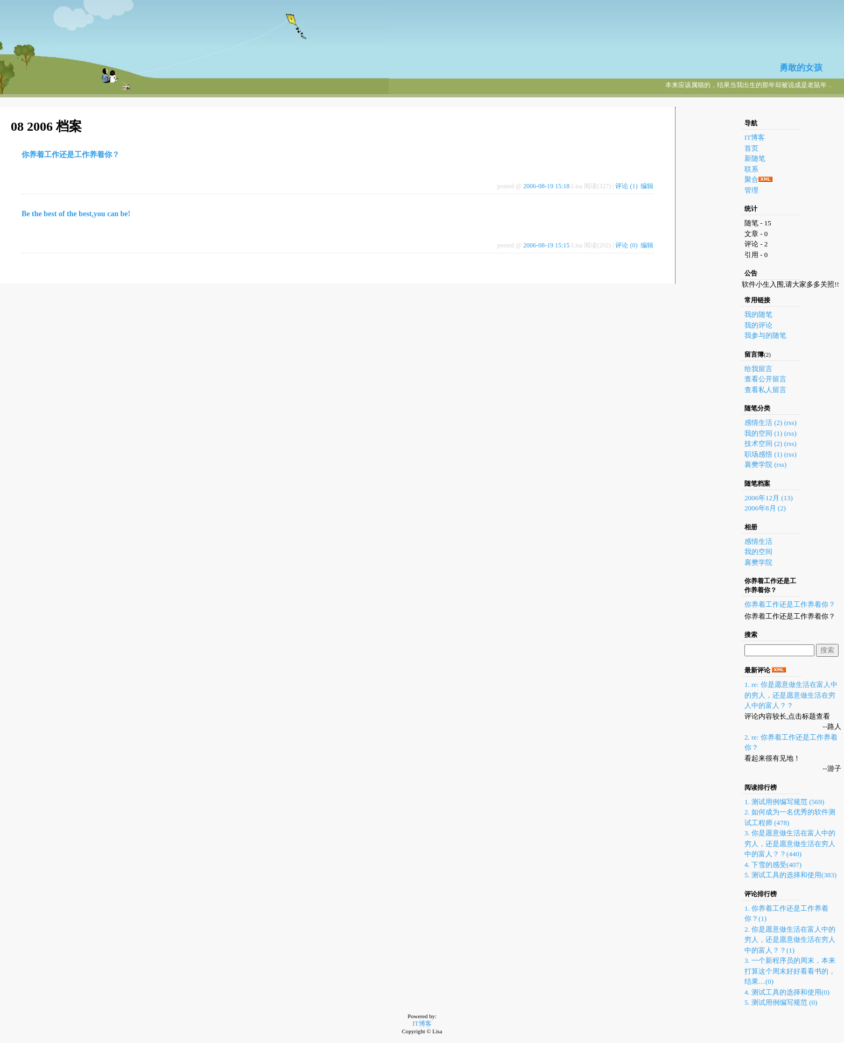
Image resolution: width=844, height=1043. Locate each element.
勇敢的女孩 (800, 67)
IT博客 (754, 137)
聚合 (751, 179)
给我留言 (758, 369)
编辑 (647, 186)
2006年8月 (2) (765, 508)
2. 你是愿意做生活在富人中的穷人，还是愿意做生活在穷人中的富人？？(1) (789, 939)
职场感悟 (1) (763, 454)
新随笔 (754, 158)
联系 (751, 169)
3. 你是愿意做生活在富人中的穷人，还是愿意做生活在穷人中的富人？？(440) (789, 843)
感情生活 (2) (763, 422)
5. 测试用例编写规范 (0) (780, 1002)
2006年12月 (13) (768, 498)
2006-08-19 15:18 (546, 186)
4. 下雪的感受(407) (772, 865)
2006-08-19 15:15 (546, 245)
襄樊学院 (759, 464)
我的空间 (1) (763, 433)
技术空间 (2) (763, 443)
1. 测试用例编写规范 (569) (784, 802)
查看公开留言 (765, 379)
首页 (751, 148)
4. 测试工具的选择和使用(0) (786, 992)
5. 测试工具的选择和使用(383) (790, 875)
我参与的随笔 (765, 335)
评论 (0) (626, 245)
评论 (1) (626, 186)
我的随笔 (758, 314)
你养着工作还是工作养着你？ (70, 155)
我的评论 (758, 325)
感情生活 (758, 541)
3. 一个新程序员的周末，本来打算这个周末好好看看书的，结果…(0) (789, 970)
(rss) (790, 422)
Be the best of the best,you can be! (76, 214)
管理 (751, 190)
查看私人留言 (765, 390)
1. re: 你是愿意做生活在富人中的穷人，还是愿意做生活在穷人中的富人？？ (791, 694)
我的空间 (758, 552)
